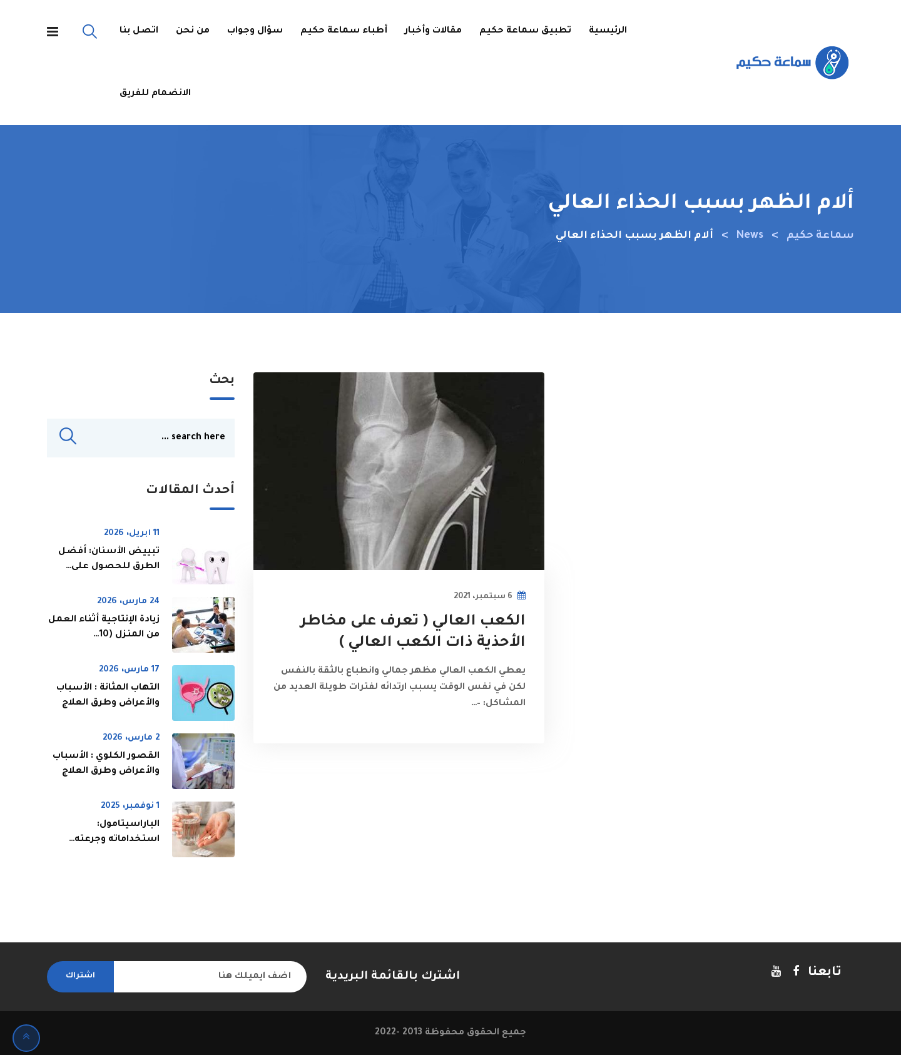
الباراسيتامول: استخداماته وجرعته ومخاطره (117, 840)
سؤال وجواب (255, 31)
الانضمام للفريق (155, 94)
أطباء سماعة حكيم (343, 31)
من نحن (193, 31)
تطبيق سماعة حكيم (525, 31)
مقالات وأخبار (433, 31)
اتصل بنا (139, 31)
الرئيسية (608, 31)
